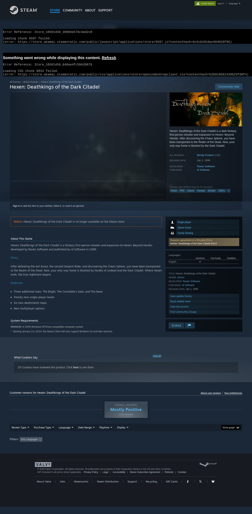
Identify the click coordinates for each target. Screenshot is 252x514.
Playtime (104, 434)
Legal (105, 479)
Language (64, 434)
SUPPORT (105, 10)
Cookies (182, 479)
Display (121, 434)
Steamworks (81, 488)
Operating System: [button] (158, 446)
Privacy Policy (91, 479)
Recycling (151, 488)
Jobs (62, 488)
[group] (126, 447)
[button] (204, 247)
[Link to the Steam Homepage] (27, 13)
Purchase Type (42, 434)
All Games (15, 86)
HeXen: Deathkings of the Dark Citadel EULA (193, 248)
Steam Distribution (108, 488)
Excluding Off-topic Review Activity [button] (68, 446)
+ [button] (228, 195)
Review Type (19, 434)
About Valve (44, 488)
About (90, 10)
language (233, 3)
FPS (182, 195)
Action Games (30, 86)
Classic (190, 195)
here (76, 372)
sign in (221, 3)
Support (132, 488)
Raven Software (206, 171)
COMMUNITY (72, 10)
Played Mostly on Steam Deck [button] (126, 446)
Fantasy (201, 195)
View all (157, 361)
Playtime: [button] (98, 446)
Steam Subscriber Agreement (145, 479)
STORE (55, 10)
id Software (203, 174)
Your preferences (233, 397)
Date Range (85, 434)
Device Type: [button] (208, 446)
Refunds (169, 479)
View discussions (179, 311)
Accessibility (119, 479)
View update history (181, 300)
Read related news (180, 306)
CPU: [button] (178, 446)
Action (174, 195)
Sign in (16, 210)
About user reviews (211, 397)
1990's (221, 195)
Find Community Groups (183, 316)
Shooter (212, 195)
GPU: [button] (191, 446)
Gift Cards (172, 488)
